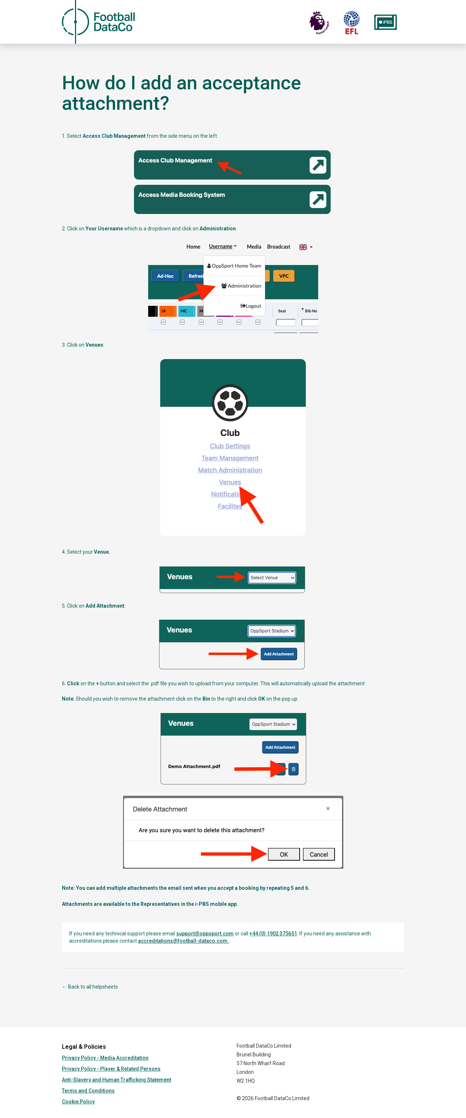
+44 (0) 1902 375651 (273, 933)
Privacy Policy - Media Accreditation (105, 1058)
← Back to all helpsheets (90, 987)
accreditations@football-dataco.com (183, 941)
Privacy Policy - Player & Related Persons (111, 1069)
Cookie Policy (78, 1102)
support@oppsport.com (205, 933)
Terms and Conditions (88, 1091)
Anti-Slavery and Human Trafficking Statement (116, 1080)
